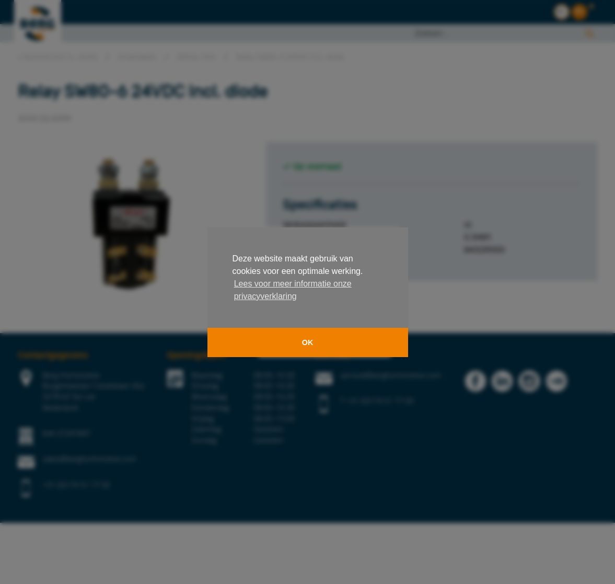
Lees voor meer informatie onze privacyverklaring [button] (293, 290)
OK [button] (308, 342)
